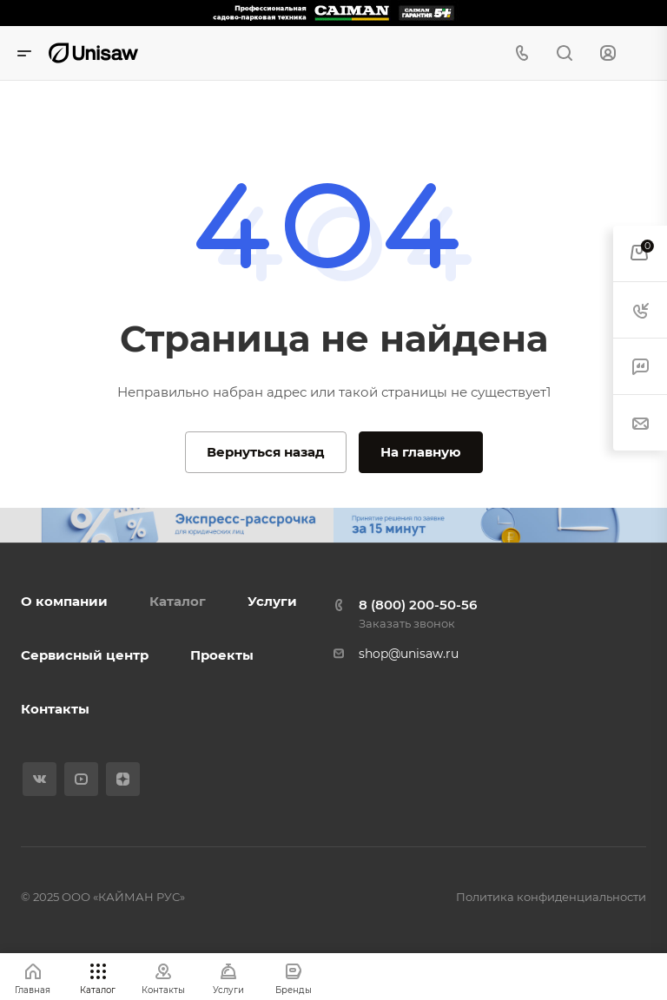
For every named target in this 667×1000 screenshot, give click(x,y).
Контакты (55, 709)
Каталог (177, 601)
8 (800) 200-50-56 (418, 604)
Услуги (272, 601)
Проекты (222, 655)
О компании (64, 601)
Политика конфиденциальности (551, 897)
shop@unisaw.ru (409, 653)
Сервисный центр (85, 655)
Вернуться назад (266, 452)
